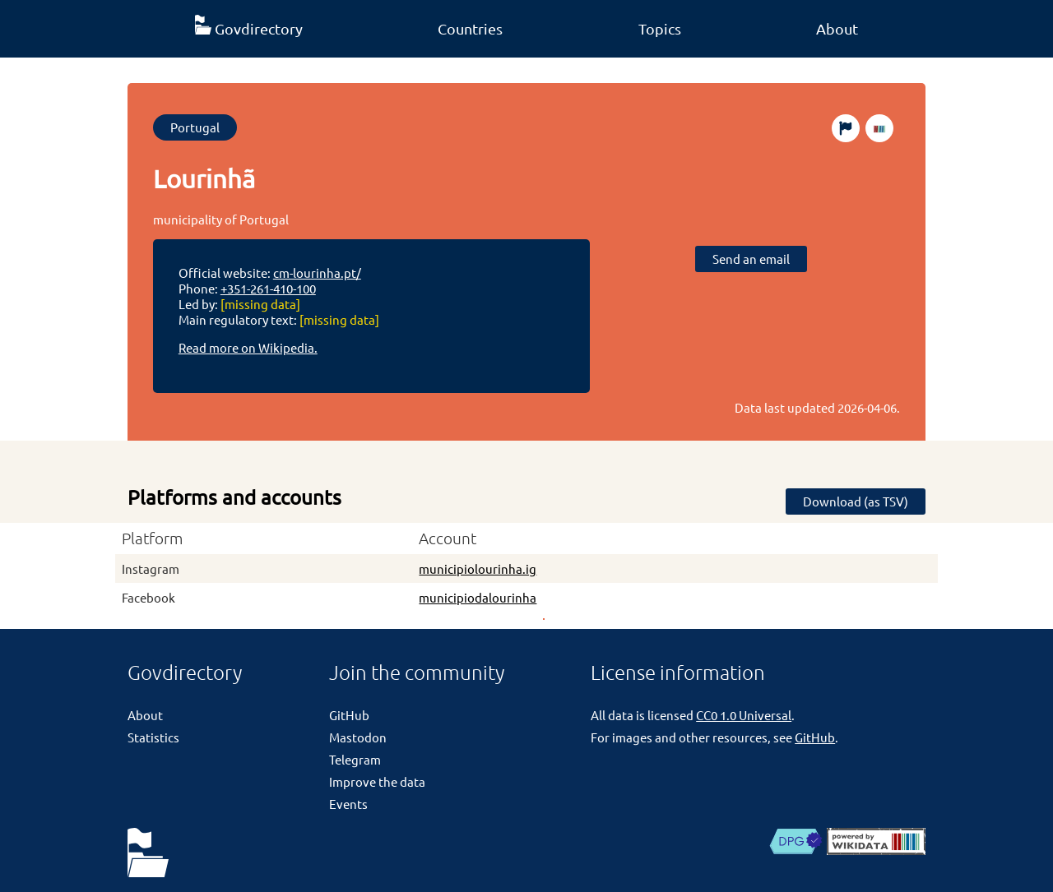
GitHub (349, 715)
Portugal (195, 127)
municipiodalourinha (477, 597)
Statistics (153, 737)
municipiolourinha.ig (477, 568)
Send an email (751, 258)
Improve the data (377, 781)
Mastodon (358, 737)
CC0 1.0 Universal (743, 715)
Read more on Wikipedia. (248, 347)
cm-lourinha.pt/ (317, 272)
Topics (659, 28)
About (837, 28)
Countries (470, 28)
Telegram (355, 759)
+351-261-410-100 (268, 288)
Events (348, 803)
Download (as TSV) (855, 501)
